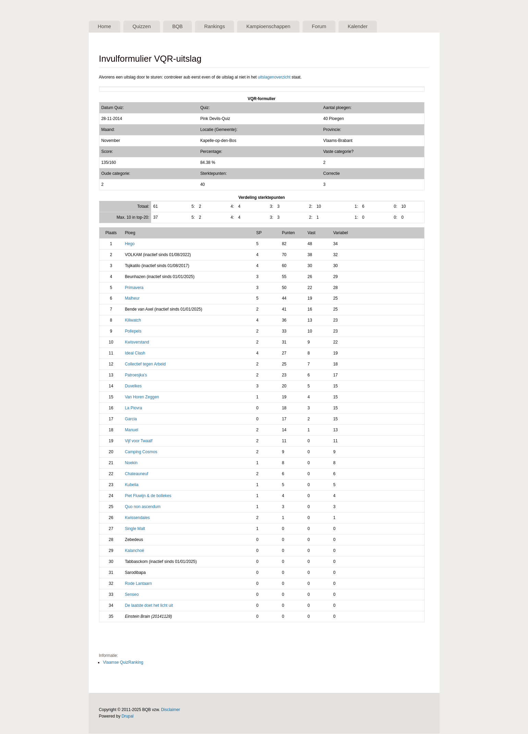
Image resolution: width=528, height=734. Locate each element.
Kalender (370, 26)
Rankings (221, 26)
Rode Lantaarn (138, 583)
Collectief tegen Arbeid (145, 364)
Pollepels (133, 331)
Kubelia (131, 485)
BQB (182, 26)
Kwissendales (137, 518)
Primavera (134, 288)
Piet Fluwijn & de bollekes (148, 496)
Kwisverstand (137, 342)
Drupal (128, 716)
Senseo (131, 594)
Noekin (131, 463)
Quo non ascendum (142, 507)
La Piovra (133, 408)
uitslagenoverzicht (274, 77)
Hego (129, 244)
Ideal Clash (135, 353)
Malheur (132, 299)
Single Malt (135, 529)
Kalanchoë (134, 551)
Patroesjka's (136, 375)
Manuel (131, 430)
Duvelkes (133, 386)
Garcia (131, 419)
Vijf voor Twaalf (138, 441)
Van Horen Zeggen (142, 397)
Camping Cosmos (141, 452)
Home (105, 26)
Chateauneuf (136, 474)
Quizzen (144, 26)
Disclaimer (170, 710)
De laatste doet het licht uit (149, 605)
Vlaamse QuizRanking (123, 662)
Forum (329, 26)
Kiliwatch (133, 320)
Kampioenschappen (277, 26)
